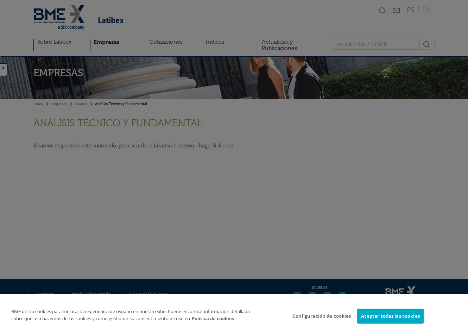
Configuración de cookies (321, 319)
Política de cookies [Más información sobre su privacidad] (213, 321)
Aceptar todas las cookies (390, 319)
